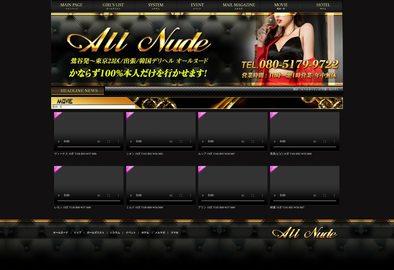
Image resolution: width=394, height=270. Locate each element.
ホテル (145, 232)
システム (115, 232)
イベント (131, 232)
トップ (77, 232)
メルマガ (160, 232)
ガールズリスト (95, 232)
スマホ (174, 232)
